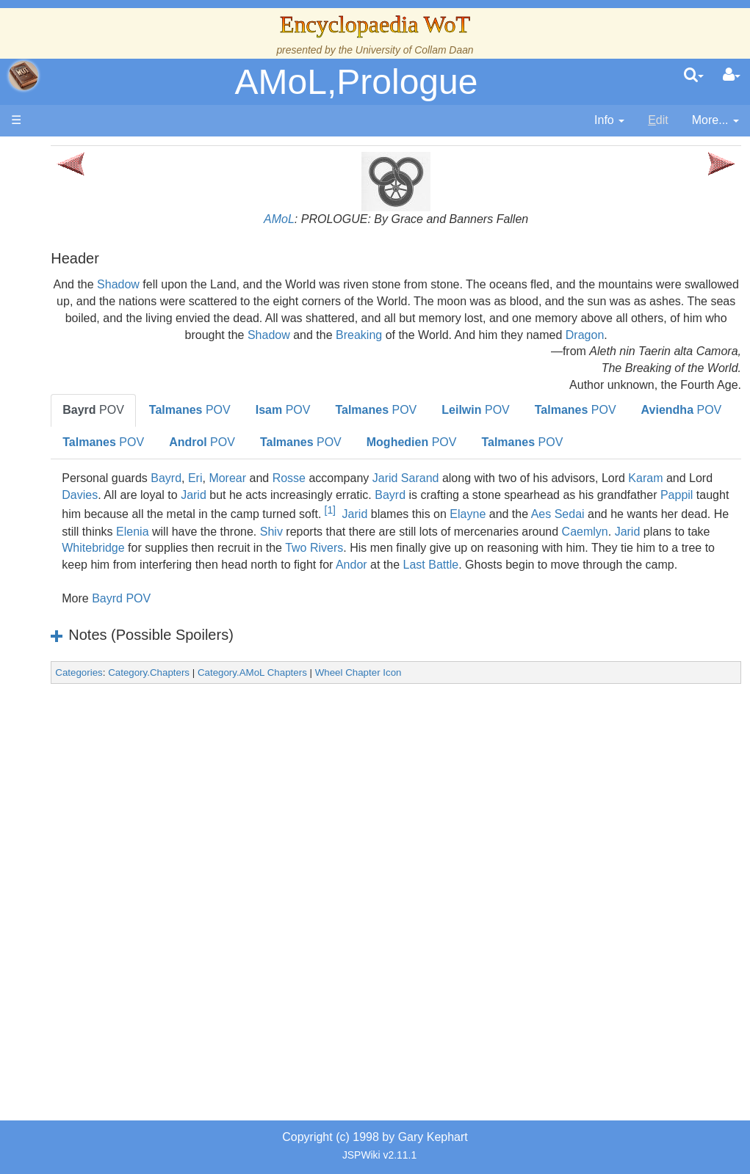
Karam (226, 543)
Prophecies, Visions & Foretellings (101, 731)
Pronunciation (106, 831)
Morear (348, 526)
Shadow (250, 284)
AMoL (339, 219)
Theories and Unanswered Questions (104, 798)
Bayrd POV (241, 680)
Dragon (544, 351)
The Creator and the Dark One (103, 261)
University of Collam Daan (415, 50)
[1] (709, 559)
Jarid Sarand (526, 526)
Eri (316, 526)
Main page (67, 153)
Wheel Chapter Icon (479, 754)
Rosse (409, 526)
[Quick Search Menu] (693, 75)
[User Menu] (731, 75)
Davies (315, 543)
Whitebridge (213, 614)
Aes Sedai (398, 580)
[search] (693, 75)
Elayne (308, 580)
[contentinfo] (609, 120)
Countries (124, 446)
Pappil (386, 563)
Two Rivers (434, 614)
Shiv (233, 597)
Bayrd (286, 526)
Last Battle (678, 630)
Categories (199, 754)
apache (23, 75)
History (88, 362)
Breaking (716, 335)
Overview (123, 429)
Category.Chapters (269, 754)
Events (88, 396)
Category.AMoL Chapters (373, 754)
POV (214, 426)
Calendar (94, 379)
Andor (598, 630)
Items (84, 697)
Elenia (643, 580)
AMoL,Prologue (356, 81)
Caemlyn (547, 597)
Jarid (428, 543)
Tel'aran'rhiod (104, 764)
